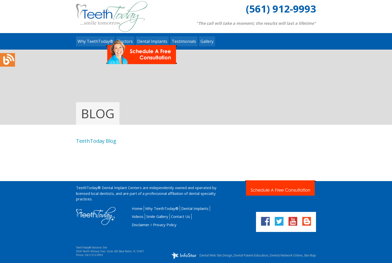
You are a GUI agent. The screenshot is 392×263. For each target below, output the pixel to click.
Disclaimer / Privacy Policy (154, 224)
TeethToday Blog (96, 141)
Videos (138, 216)
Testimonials (184, 41)
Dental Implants (194, 208)
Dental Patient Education (251, 255)
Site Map (310, 255)
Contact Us (180, 216)
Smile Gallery (157, 216)
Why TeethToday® (95, 41)
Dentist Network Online (286, 255)
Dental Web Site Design (216, 255)
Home (137, 208)
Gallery (207, 41)
